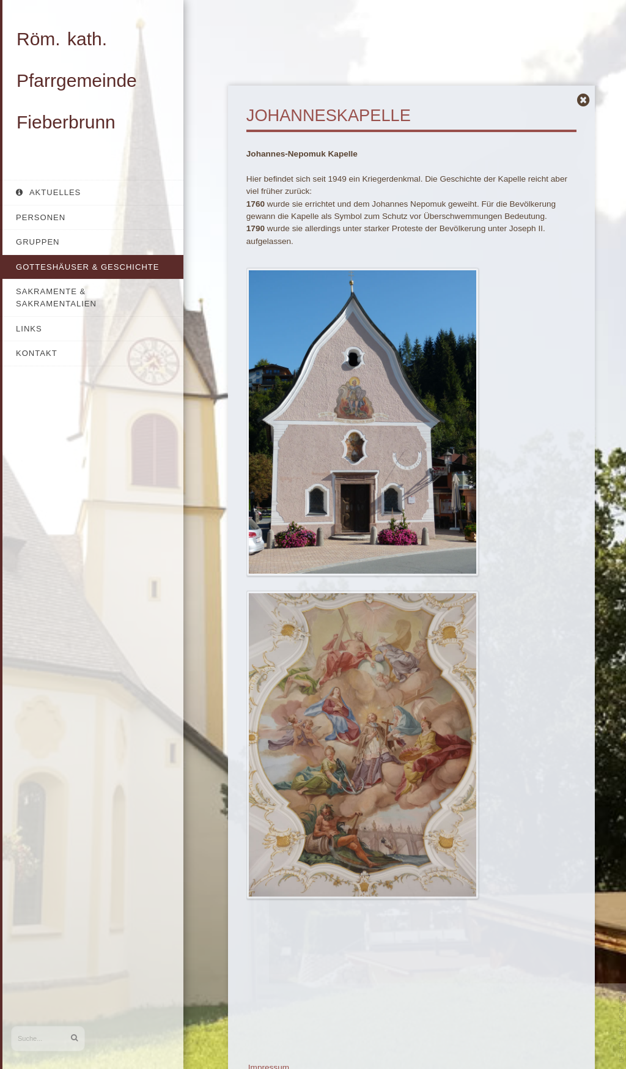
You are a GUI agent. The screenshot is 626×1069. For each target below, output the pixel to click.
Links (29, 328)
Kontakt (36, 353)
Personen (40, 217)
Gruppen (38, 241)
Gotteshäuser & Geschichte (88, 267)
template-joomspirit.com (621, 1023)
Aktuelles (54, 192)
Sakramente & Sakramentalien (56, 297)
